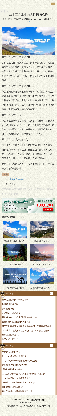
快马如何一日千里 (10, 339)
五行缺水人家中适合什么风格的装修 (18, 382)
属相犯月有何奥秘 (10, 304)
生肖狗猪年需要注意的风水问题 (16, 322)
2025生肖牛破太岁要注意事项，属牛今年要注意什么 (25, 330)
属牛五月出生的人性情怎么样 (15, 300)
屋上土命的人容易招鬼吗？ (14, 356)
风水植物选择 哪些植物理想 (14, 365)
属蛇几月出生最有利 (11, 335)
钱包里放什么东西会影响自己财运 (17, 391)
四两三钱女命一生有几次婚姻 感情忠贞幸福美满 (23, 374)
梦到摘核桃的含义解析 (12, 369)
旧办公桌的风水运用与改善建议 (16, 378)
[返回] (28, 21)
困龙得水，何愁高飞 (11, 313)
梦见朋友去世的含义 (11, 352)
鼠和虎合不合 (8, 308)
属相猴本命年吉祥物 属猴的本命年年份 (19, 317)
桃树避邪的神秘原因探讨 (13, 387)
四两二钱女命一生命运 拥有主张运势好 (19, 360)
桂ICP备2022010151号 (28, 402)
